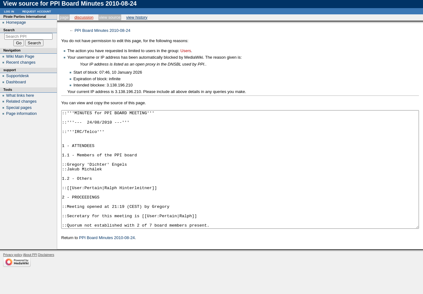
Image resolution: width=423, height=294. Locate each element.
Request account (36, 11)
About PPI (30, 278)
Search (9, 30)
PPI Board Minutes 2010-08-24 (103, 30)
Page (64, 17)
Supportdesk (17, 75)
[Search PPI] (28, 36)
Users (186, 50)
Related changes (21, 101)
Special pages (19, 107)
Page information (21, 113)
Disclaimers (46, 278)
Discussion (83, 17)
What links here (20, 95)
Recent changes (21, 62)
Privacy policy (12, 278)
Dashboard (16, 82)
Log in (9, 11)
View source (110, 17)
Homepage (16, 22)
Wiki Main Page (20, 56)
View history (136, 17)
